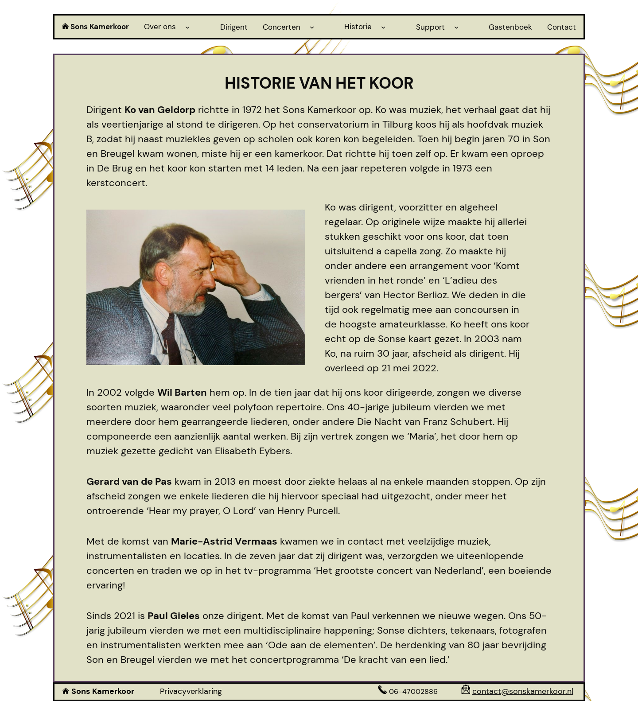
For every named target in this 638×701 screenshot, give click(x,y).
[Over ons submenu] (187, 26)
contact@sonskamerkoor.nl (522, 691)
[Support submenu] (456, 26)
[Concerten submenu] (312, 26)
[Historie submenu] (383, 26)
